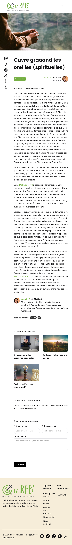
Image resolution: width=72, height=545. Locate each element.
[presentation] (32, 456)
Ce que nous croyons (47, 510)
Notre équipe (46, 502)
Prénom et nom (21, 426)
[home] (17, 6)
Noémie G (46, 77)
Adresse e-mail (49, 426)
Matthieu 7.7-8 (26, 185)
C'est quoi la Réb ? (49, 495)
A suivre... (62, 495)
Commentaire (20, 436)
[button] (62, 6)
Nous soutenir (47, 522)
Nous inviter (49, 517)
